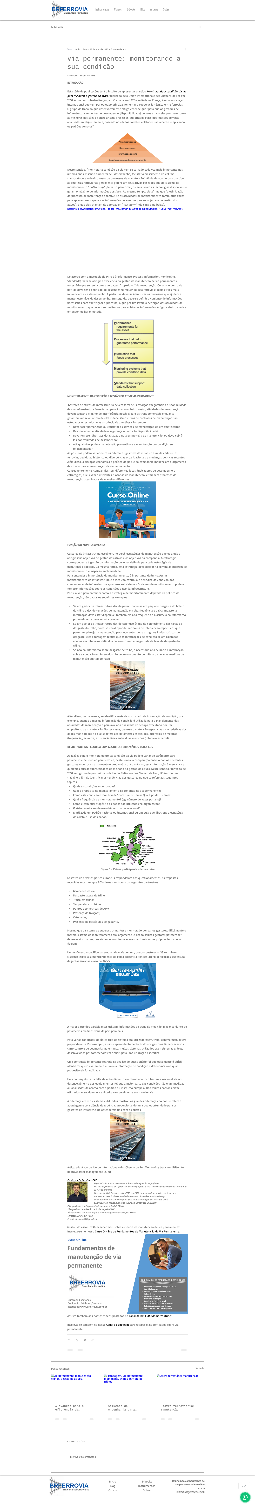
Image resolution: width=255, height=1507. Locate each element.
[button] (199, 27)
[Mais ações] (186, 49)
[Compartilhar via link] (92, 1339)
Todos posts (57, 26)
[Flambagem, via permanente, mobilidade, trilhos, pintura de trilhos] (127, 1387)
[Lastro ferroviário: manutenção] (180, 1387)
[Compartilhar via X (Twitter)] (76, 1339)
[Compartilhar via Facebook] (68, 1339)
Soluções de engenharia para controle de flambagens (121, 1408)
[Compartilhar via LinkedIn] (84, 1339)
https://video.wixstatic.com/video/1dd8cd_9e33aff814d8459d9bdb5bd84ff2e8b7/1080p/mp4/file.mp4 (125, 208)
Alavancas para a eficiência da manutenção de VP (69, 1408)
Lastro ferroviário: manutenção (178, 1408)
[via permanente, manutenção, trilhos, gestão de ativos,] (74, 1387)
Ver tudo (200, 1368)
